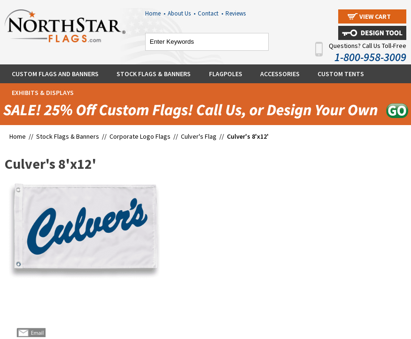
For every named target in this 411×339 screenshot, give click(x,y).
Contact (210, 13)
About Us (181, 13)
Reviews (235, 13)
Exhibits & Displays (43, 92)
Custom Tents (341, 74)
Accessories (280, 74)
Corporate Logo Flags (140, 136)
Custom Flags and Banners (55, 74)
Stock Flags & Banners (153, 74)
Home (155, 13)
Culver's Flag (199, 136)
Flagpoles (225, 74)
